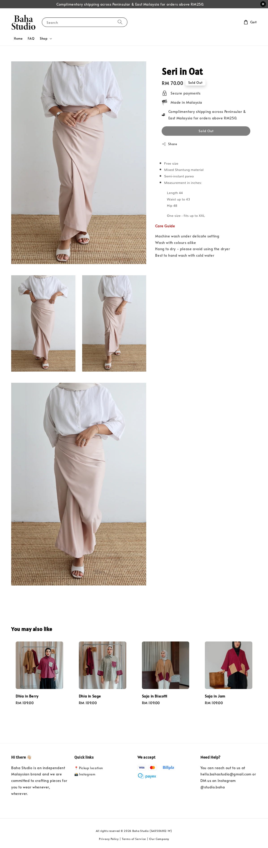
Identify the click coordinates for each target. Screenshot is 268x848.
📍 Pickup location (88, 768)
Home (18, 38)
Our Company (159, 839)
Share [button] (169, 144)
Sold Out (206, 130)
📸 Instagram (84, 774)
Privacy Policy (109, 839)
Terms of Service (134, 839)
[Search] (120, 22)
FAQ (31, 38)
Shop (43, 39)
